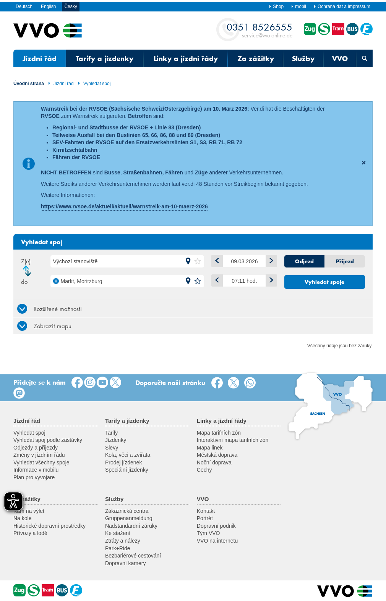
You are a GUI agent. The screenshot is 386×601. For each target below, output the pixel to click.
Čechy (204, 470)
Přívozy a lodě (30, 533)
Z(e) (26, 261)
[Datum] (244, 261)
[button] (188, 261)
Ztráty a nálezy (122, 541)
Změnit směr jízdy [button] (29, 271)
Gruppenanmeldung (128, 518)
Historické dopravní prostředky (49, 526)
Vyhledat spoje (324, 282)
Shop (276, 6)
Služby (303, 58)
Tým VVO (208, 533)
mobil (298, 6)
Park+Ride (117, 548)
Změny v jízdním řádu (39, 455)
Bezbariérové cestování (133, 556)
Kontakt (206, 511)
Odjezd (304, 261)
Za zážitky (255, 58)
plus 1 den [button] (270, 260)
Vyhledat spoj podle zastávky (47, 440)
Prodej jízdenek (123, 462)
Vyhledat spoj (94, 83)
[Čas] (244, 281)
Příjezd (345, 261)
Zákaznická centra (127, 511)
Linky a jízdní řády (186, 58)
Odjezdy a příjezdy (35, 448)
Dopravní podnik (216, 526)
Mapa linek (210, 448)
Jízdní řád (40, 58)
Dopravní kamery (125, 563)
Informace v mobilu (35, 470)
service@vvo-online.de (259, 30)
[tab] (193, 308)
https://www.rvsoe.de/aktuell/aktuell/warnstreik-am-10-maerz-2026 (124, 206)
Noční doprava (214, 462)
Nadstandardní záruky (131, 526)
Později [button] (270, 279)
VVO (340, 58)
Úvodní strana (28, 83)
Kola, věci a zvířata (127, 455)
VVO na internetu (217, 541)
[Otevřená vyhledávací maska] (364, 58)
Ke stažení (117, 533)
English (48, 6)
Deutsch (24, 6)
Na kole (22, 518)
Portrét (205, 518)
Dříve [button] (215, 279)
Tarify (111, 433)
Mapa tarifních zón (219, 433)
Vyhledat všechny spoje (41, 462)
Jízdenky (115, 440)
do (24, 281)
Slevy (111, 448)
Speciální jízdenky (126, 470)
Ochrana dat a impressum (341, 6)
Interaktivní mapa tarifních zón (233, 440)
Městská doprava (217, 455)
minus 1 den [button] (215, 260)
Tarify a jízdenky (104, 58)
